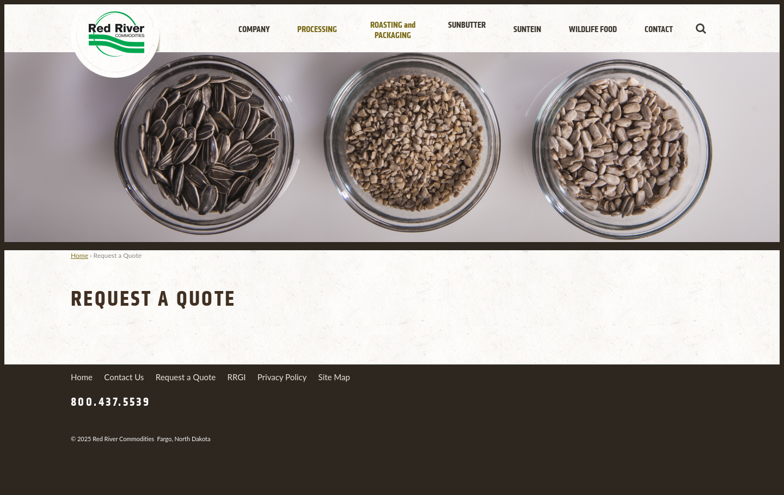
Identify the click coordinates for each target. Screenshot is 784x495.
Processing (317, 29)
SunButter (467, 25)
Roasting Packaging (392, 30)
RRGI (237, 377)
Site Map (334, 377)
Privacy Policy (282, 377)
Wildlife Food (593, 29)
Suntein (527, 29)
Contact (659, 29)
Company (254, 29)
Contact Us (124, 377)
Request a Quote (186, 377)
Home (79, 255)
